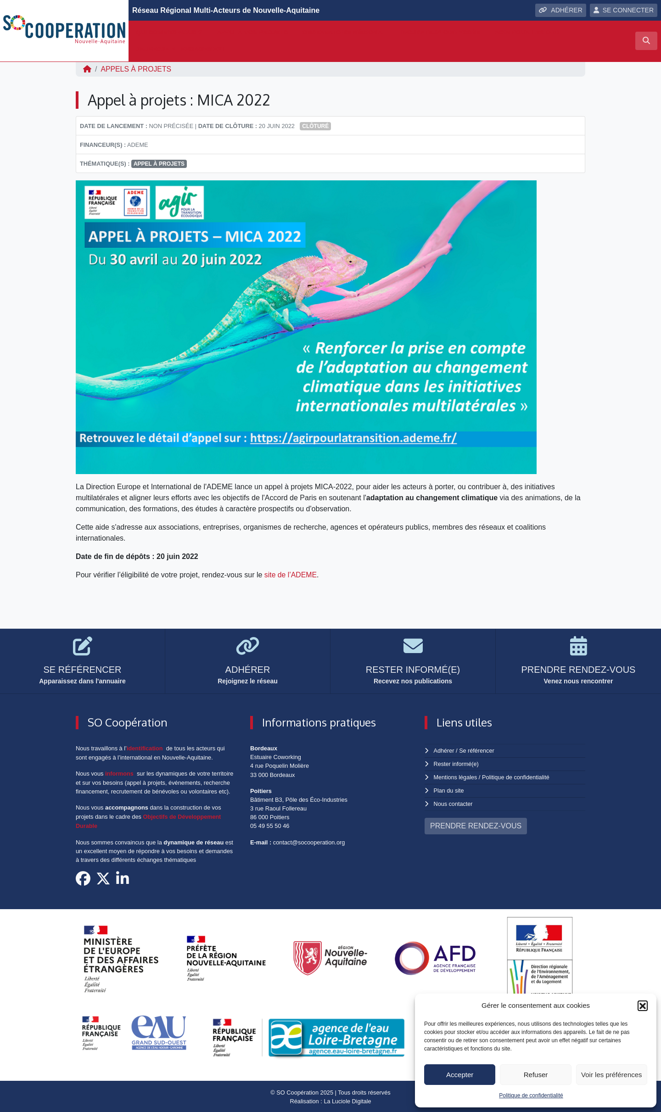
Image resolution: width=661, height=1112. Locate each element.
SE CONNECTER (624, 10)
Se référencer (477, 750)
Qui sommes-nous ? (169, 32)
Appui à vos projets (252, 32)
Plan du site (449, 789)
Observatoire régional (344, 32)
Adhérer (443, 750)
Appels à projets (136, 69)
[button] (642, 1005)
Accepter (459, 1074)
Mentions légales (456, 776)
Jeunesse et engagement (180, 48)
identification (145, 748)
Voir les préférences (611, 1074)
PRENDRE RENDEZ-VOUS (475, 824)
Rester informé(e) (457, 763)
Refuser (536, 1074)
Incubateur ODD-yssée (440, 32)
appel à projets (159, 164)
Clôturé (315, 126)
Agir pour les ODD (526, 32)
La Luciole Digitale (348, 1100)
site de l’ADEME (291, 575)
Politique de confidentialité (531, 1095)
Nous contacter (453, 802)
